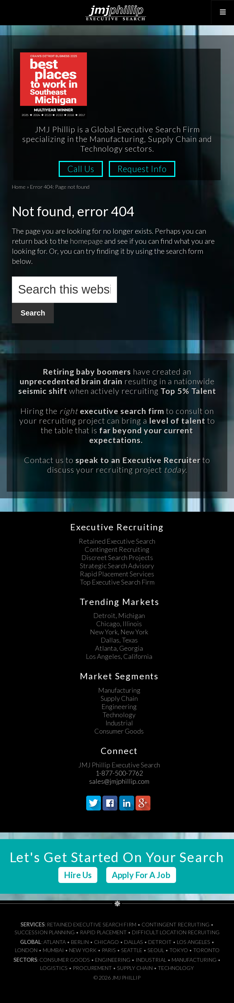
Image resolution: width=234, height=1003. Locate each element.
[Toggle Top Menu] (221, 12)
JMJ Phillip (117, 12)
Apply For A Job (141, 875)
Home (19, 187)
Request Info (143, 169)
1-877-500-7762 (119, 773)
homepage (86, 240)
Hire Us (78, 875)
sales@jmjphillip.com (119, 781)
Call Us (79, 169)
